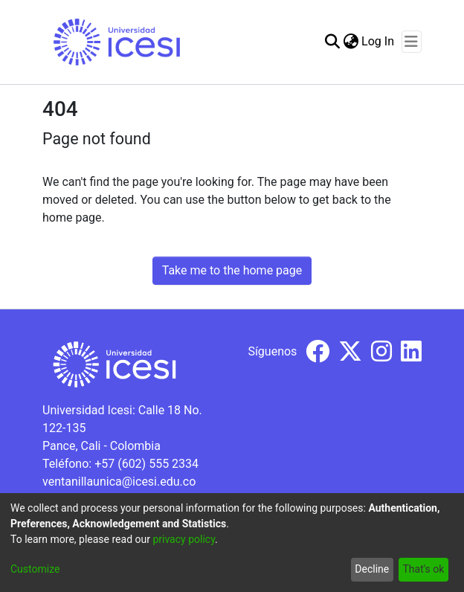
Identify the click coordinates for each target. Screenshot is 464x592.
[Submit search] (332, 42)
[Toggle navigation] (412, 41)
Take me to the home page (232, 270)
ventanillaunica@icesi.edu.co (119, 481)
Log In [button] (378, 41)
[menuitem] (350, 42)
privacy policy (183, 539)
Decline (372, 569)
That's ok (423, 569)
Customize (34, 569)
